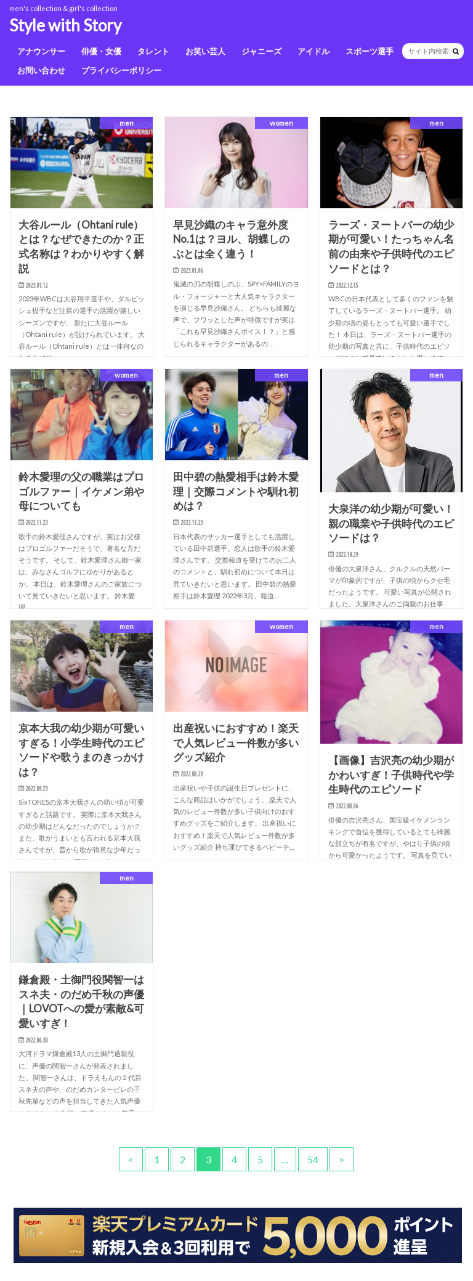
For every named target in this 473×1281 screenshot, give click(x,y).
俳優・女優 (101, 51)
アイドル (313, 51)
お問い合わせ (41, 70)
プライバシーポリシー (121, 70)
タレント (153, 51)
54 (312, 1159)
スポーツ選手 (370, 51)
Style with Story (65, 25)
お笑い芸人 (205, 51)
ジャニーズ (261, 51)
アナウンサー (41, 51)
